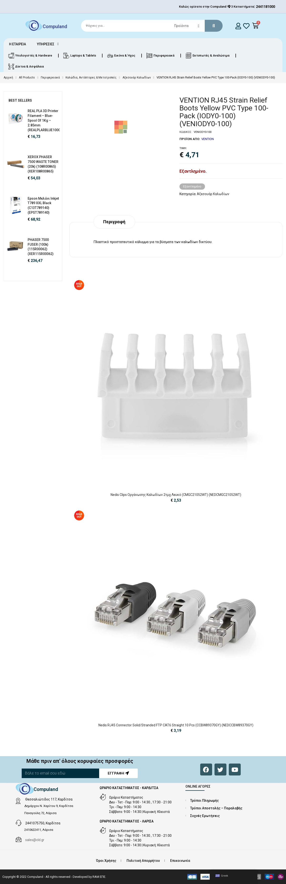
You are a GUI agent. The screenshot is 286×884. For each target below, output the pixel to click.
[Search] (149, 26)
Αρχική (8, 77)
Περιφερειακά (50, 77)
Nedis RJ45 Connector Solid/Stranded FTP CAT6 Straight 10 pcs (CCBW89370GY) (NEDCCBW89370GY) (175, 725)
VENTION (207, 139)
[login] (238, 26)
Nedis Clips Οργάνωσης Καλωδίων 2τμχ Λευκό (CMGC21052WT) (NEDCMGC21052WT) (176, 495)
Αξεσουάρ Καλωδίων (137, 77)
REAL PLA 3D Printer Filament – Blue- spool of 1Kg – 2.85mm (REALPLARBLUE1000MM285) (50, 120)
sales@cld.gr (34, 840)
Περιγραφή (114, 221)
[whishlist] (246, 26)
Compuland (55, 26)
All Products (27, 77)
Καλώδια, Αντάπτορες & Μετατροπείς (91, 77)
